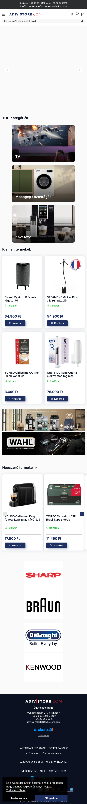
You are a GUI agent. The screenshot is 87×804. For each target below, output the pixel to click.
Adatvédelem (57, 771)
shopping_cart (82, 14)
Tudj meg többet (15, 790)
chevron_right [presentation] (80, 70)
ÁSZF (43, 771)
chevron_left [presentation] (7, 70)
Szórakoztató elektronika (43, 753)
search (82, 21)
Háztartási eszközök (32, 748)
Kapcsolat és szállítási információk (43, 762)
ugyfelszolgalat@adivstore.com (51, 6)
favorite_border (77, 14)
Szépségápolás (58, 748)
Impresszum (29, 771)
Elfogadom (51, 798)
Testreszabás (19, 798)
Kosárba (17, 323)
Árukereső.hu (43, 735)
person (72, 14)
